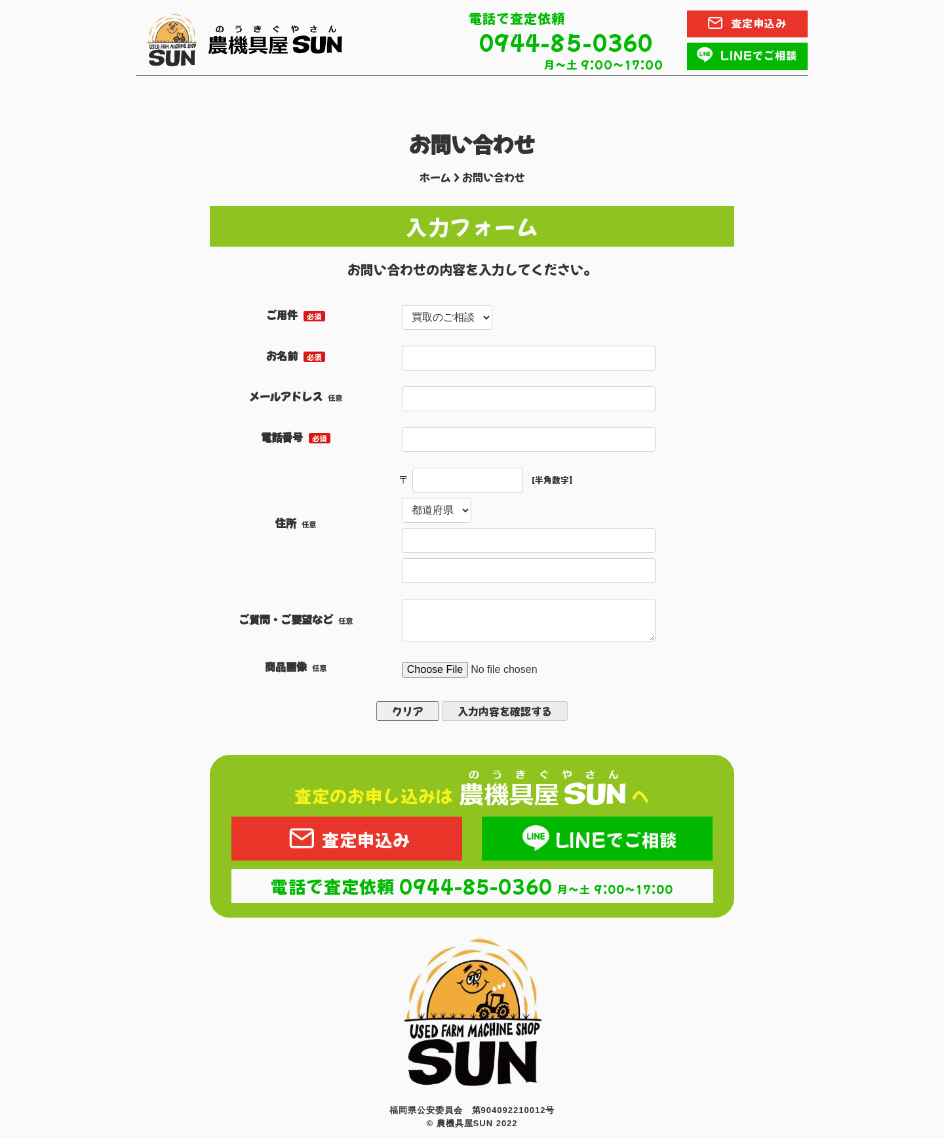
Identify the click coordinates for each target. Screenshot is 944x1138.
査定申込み (346, 839)
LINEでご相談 (597, 839)
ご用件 (282, 315)
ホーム (435, 177)
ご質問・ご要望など (286, 619)
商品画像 (286, 666)
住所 (285, 523)
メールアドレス (286, 396)
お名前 (282, 355)
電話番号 (282, 437)
